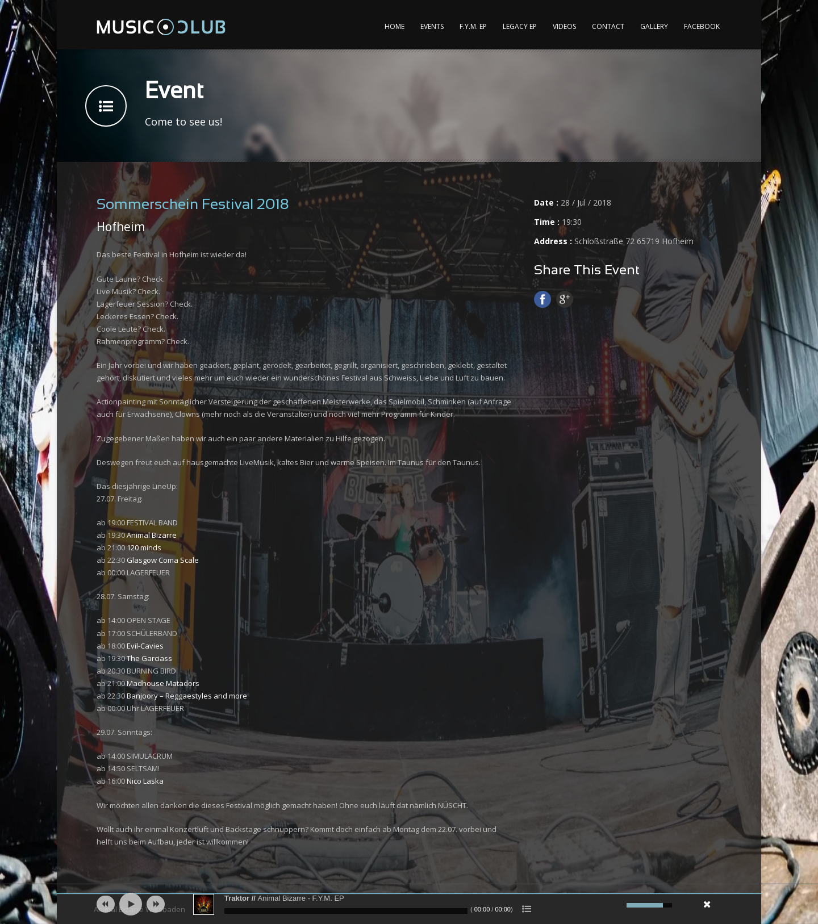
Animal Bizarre (152, 535)
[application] (409, 904)
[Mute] (616, 905)
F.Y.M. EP (473, 26)
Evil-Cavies (145, 646)
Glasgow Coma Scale (163, 560)
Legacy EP (520, 26)
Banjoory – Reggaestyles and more (187, 696)
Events (432, 26)
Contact (608, 26)
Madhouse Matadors (163, 683)
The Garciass (149, 658)
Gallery (654, 26)
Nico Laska (145, 781)
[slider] (346, 911)
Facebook (702, 26)
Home (394, 26)
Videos (564, 26)
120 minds (144, 547)
